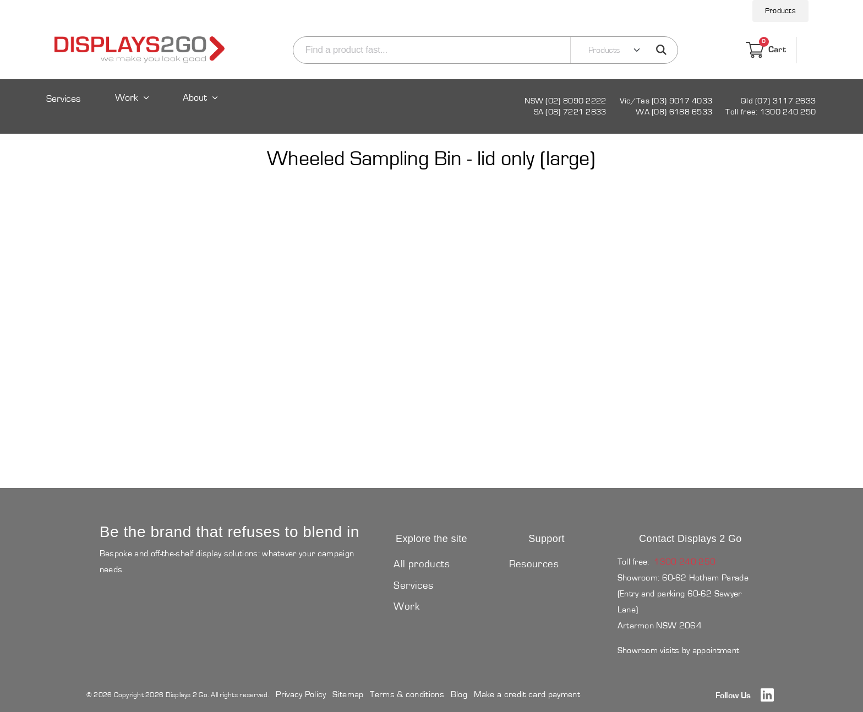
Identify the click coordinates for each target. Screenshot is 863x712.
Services (63, 99)
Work (126, 98)
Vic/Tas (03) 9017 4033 (666, 101)
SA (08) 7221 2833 (570, 112)
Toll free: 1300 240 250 (770, 112)
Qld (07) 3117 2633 (778, 101)
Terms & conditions (407, 694)
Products (780, 11)
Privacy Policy (301, 694)
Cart (766, 50)
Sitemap (347, 694)
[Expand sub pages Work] (132, 108)
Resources (534, 564)
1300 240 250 (684, 561)
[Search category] (607, 50)
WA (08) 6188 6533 (674, 112)
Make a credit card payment (527, 694)
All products (422, 564)
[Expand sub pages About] (201, 108)
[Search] (429, 50)
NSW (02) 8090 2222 (565, 101)
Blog (459, 694)
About (195, 98)
